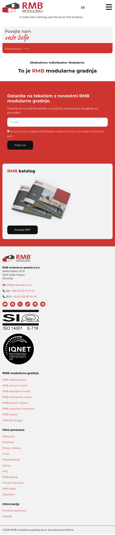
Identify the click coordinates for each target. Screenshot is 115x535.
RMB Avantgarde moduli (17, 397)
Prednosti (8, 443)
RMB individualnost (14, 380)
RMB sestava (10, 415)
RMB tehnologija (12, 421)
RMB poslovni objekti (15, 403)
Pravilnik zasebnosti (14, 511)
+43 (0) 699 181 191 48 (24, 297)
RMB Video (9, 489)
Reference (8, 437)
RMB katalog (10, 477)
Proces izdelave (11, 448)
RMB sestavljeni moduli (16, 392)
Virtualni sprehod (12, 483)
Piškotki (7, 517)
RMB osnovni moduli (14, 386)
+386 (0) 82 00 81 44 (23, 291)
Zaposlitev (8, 495)
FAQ (5, 472)
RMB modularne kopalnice (18, 409)
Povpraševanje (11, 460)
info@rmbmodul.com (19, 285)
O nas (5, 454)
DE (83, 7)
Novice (6, 466)
